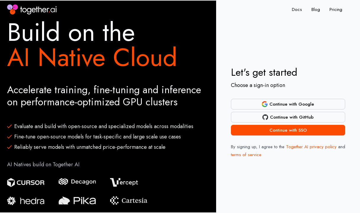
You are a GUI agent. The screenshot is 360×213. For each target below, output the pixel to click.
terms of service (246, 154)
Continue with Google (288, 104)
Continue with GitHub (288, 117)
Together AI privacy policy (311, 146)
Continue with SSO (288, 130)
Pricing (336, 9)
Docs (297, 9)
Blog (315, 9)
